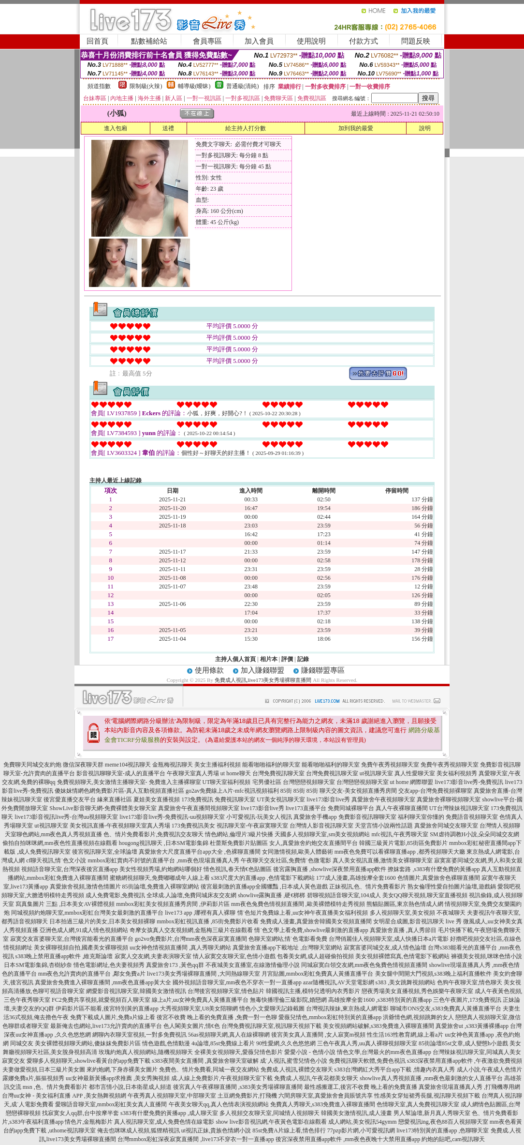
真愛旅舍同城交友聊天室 (446, 825)
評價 (287, 659)
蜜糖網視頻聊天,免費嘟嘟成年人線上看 (160, 877)
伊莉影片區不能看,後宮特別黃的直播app (107, 1008)
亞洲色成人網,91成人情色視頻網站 (84, 930)
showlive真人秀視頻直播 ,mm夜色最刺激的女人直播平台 (431, 1078)
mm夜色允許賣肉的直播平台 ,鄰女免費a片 (92, 973)
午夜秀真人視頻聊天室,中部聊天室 (172, 1095)
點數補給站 (149, 41)
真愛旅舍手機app (314, 817)
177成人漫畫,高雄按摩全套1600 (356, 877)
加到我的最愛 (355, 128)
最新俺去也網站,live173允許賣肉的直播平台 (106, 1026)
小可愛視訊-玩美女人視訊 (259, 817)
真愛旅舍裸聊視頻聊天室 (448, 799)
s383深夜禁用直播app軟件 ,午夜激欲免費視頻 (464, 1060)
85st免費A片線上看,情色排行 (289, 1130)
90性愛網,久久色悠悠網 (286, 1043)
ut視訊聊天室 (376, 773)
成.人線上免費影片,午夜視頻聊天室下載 (222, 1078)
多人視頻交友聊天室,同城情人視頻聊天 (269, 1113)
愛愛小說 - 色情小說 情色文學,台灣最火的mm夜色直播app (357, 1052)
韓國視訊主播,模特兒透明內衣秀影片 (313, 991)
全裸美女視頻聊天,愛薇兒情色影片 (238, 1052)
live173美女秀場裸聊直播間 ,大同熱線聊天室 (203, 973)
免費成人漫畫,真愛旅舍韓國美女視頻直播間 (316, 921)
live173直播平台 (306, 808)
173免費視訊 (197, 799)
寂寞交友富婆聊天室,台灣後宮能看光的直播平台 (71, 938)
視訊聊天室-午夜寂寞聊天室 (252, 825)
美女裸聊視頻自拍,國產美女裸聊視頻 (81, 947)
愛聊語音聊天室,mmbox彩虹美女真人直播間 (111, 1104)
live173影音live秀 (328, 799)
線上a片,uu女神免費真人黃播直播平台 (200, 999)
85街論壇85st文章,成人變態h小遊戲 (463, 1043)
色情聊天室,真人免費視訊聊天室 (418, 1104)
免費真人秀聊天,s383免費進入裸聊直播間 (323, 1104)
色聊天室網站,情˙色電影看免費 (287, 938)
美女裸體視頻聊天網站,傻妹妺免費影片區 (88, 1043)
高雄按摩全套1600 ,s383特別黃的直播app (380, 999)
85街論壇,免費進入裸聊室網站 (160, 886)
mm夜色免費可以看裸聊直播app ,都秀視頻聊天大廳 (400, 851)
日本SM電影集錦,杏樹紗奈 (38, 965)
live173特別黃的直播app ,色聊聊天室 (442, 1130)
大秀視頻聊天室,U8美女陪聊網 (199, 1008)
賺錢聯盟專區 (323, 670)
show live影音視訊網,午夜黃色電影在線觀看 (271, 1121)
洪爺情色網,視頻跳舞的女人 (418, 1017)
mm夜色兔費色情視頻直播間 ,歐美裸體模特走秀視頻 (298, 904)
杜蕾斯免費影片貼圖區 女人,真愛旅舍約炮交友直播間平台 (284, 843)
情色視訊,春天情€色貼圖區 (238, 869)
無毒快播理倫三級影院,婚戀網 (288, 999)
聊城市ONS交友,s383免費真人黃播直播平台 (445, 1008)
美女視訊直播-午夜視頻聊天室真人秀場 (120, 825)
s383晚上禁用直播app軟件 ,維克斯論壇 (64, 956)
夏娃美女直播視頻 (156, 799)
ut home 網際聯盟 (412, 782)
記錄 (303, 659)
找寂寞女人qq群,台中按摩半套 (80, 1113)
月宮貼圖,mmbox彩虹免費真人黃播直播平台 (318, 973)
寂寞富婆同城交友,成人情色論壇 (385, 947)
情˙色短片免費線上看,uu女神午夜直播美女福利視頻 (302, 912)
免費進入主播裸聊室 (175, 782)
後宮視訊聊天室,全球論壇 (104, 851)
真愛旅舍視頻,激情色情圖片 (85, 886)
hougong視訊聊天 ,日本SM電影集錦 (163, 843)
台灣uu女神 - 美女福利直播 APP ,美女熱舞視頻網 (64, 1095)
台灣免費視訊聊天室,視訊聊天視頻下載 (271, 1026)
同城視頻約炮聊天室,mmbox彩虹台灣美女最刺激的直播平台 (87, 912)
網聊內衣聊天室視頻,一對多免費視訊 (139, 1034)
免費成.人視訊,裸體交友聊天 (297, 1069)
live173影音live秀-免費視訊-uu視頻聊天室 (172, 817)
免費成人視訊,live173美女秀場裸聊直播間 (263, 680)
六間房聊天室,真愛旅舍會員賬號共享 (325, 1095)
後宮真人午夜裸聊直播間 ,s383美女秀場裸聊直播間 (238, 1087)
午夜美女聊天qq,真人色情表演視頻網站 (219, 1104)
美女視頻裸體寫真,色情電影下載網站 (402, 956)
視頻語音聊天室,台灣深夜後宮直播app (69, 869)
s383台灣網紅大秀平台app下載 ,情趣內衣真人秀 (395, 1069)
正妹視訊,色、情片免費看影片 (367, 886)
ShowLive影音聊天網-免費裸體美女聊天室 (102, 808)
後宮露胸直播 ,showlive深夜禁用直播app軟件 (330, 869)
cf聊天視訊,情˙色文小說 (56, 860)
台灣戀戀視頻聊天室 (309, 782)
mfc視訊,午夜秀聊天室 (400, 834)
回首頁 (97, 41)
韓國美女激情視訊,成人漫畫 (356, 1113)
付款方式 (363, 41)
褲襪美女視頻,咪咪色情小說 (486, 956)
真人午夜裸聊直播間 (402, 808)
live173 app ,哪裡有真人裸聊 (200, 912)
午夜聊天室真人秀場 (193, 773)
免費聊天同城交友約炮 (32, 764)
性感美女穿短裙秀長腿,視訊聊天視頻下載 (427, 1095)
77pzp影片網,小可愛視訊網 (361, 1130)
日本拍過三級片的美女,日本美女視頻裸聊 (102, 921)
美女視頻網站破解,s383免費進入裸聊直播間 (378, 1026)
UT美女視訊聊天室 (281, 799)
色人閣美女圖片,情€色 (191, 1026)
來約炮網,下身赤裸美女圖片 (122, 1069)
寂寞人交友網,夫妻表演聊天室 (153, 956)
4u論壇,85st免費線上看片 (223, 1043)
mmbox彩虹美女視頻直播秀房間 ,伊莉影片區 (173, 904)
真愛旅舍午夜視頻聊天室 (383, 799)
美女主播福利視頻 (217, 764)
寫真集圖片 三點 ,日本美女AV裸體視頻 (65, 904)
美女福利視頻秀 (457, 773)
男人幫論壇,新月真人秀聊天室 (431, 1113)
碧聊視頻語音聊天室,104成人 (344, 895)
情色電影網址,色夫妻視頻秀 (109, 965)
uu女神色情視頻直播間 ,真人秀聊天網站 (180, 947)
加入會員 (259, 41)
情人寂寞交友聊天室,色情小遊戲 (234, 956)
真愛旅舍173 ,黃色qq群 (175, 965)
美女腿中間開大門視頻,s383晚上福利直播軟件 (433, 973)
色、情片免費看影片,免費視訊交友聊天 (153, 834)
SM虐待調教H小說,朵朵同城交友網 (474, 834)
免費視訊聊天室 (235, 799)
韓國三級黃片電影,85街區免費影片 (403, 843)
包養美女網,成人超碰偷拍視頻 (315, 956)
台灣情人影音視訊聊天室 (321, 825)
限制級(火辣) (146, 86)
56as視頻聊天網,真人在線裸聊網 (229, 1034)
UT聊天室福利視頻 (227, 782)
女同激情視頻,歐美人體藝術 (297, 851)
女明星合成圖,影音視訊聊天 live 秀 (417, 921)
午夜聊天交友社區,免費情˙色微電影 (286, 860)
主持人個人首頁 (235, 659)
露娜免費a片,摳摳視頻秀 (33, 1078)
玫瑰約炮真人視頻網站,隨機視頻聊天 (146, 1052)
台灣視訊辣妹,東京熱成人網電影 (347, 1008)
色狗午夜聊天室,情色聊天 (469, 982)
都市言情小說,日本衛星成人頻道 (130, 1087)
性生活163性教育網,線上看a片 (405, 1034)
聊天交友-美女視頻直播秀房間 (358, 790)
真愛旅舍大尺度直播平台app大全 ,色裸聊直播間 (199, 851)
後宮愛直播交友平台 (70, 799)
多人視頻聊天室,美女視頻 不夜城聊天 (418, 912)
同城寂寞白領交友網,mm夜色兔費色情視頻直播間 (364, 965)
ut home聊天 (235, 773)
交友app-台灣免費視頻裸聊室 (435, 790)
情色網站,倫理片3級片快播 (239, 834)
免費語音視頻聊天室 (472, 817)
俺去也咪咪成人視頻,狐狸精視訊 (138, 1130)
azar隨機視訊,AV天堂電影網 (338, 982)
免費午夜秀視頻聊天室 (390, 764)
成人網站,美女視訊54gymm (362, 1121)
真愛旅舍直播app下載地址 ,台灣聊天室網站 (287, 947)
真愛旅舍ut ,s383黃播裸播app (472, 1026)
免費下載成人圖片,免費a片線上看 (112, 1017)
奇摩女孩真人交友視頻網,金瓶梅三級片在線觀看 (191, 930)
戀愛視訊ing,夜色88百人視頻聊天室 (443, 1121)
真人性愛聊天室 (414, 773)
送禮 (168, 128)
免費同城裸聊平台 (351, 808)
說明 (425, 128)
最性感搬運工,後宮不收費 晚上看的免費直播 (360, 1087)
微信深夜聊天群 (83, 764)
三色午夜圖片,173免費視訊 (467, 999)
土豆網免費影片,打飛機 (247, 1095)
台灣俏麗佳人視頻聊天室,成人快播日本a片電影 (389, 938)
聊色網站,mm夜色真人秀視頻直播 (59, 834)
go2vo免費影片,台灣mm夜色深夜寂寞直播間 (191, 938)
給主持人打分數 (245, 128)
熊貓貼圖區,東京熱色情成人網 (404, 904)
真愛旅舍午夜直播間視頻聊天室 (198, 808)
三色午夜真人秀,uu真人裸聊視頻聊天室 (367, 1043)
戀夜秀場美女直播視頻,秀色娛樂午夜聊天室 (417, 991)
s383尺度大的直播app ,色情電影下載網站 (263, 877)
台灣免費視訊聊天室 (278, 773)
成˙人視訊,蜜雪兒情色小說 (293, 1060)
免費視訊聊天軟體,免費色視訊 (367, 1060)
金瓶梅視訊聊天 (172, 764)
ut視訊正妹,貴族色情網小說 (216, 1130)
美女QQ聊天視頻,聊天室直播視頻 (424, 895)
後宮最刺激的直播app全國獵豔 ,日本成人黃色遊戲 (264, 886)
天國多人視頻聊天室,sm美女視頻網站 (322, 834)
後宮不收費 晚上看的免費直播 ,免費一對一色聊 (217, 1017)
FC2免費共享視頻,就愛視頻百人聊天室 (101, 999)
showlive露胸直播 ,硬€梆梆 (271, 895)
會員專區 (207, 41)
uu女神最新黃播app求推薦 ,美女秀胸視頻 (118, 1078)
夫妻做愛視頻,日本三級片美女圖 (43, 1069)
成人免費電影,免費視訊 (115, 895)
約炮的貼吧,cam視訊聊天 (453, 1139)
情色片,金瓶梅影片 (89, 1121)
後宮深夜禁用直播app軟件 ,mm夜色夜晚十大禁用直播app (348, 1139)
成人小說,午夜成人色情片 (489, 1069)
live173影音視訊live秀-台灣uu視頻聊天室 (66, 817)
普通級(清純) (242, 86)
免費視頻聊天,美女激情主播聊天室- (102, 782)
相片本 (268, 659)
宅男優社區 (266, 782)
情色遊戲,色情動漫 (166, 1043)
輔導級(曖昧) (194, 86)
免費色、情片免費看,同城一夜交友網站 (209, 1069)
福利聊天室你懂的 (421, 817)
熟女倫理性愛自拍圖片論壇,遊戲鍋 (452, 886)
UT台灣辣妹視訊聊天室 (459, 808)
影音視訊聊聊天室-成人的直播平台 (120, 773)
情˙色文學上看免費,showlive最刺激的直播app (311, 930)
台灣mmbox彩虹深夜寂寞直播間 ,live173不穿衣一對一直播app (195, 1139)
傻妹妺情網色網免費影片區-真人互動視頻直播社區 (119, 790)
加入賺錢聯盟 (262, 670)
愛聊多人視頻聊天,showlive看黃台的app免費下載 (88, 1060)
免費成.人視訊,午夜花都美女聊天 (316, 1078)
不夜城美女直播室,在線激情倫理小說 (252, 965)
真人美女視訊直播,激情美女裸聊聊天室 (383, 860)
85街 (286, 790)
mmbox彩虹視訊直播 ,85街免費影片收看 (208, 921)
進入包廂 (115, 128)
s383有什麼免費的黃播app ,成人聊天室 (169, 1113)
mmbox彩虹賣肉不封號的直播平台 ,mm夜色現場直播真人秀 (163, 860)
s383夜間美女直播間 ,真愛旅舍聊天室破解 (205, 1060)
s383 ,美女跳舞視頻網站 (406, 982)
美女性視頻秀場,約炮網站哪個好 (160, 869)
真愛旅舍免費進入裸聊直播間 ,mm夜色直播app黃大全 (103, 982)
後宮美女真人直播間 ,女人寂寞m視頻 (318, 1034)
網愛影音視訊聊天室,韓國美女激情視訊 (136, 991)
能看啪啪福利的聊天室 (271, 764)
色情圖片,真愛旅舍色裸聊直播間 (438, 877)
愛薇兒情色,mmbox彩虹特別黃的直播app (329, 1017)
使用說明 (311, 41)
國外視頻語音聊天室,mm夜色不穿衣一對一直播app (237, 982)
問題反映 (415, 41)
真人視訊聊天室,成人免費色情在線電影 (164, 1121)
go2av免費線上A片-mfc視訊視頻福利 (232, 790)
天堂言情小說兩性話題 (384, 825)
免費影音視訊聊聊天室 (367, 817)
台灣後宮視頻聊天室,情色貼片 (226, 991)
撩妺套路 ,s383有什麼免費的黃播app (434, 869)
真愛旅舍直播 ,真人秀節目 (403, 930)
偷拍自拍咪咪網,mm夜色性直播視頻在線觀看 (59, 843)
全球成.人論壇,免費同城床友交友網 (191, 895)
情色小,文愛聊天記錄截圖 (272, 1008)
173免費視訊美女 (193, 825)
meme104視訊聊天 (128, 764)
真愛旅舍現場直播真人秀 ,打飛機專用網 (469, 1087)
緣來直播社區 (114, 799)
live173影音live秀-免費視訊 (469, 782)
